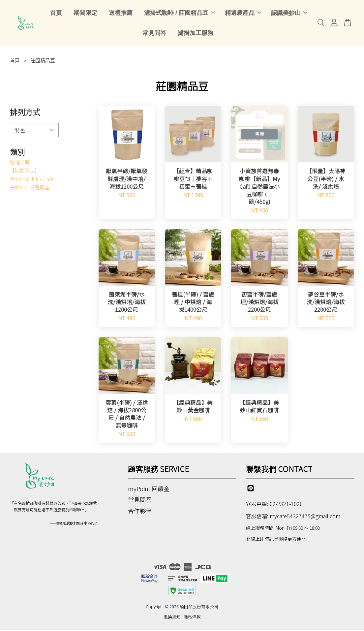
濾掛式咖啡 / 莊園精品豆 (179, 13)
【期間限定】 (25, 171)
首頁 (56, 13)
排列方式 (25, 112)
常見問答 (154, 33)
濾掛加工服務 (195, 33)
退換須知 (172, 617)
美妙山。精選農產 (29, 187)
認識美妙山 (289, 13)
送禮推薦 (121, 13)
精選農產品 (243, 13)
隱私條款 (192, 617)
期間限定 (85, 13)
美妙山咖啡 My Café (32, 179)
